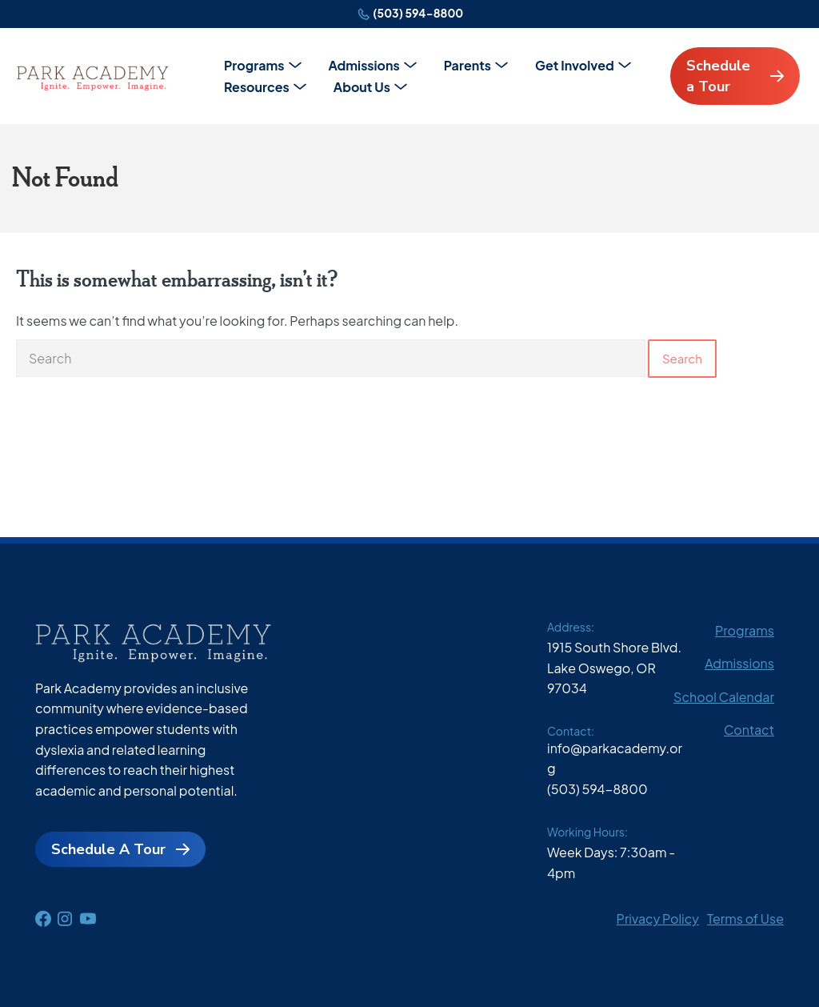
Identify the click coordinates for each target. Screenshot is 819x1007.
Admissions (364, 65)
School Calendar (723, 696)
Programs (254, 65)
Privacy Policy (658, 918)
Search (682, 358)
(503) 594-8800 (418, 13)
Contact (749, 729)
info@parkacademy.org (614, 758)
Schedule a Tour (718, 76)
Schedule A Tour (108, 849)
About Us (362, 86)
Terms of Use (745, 918)
